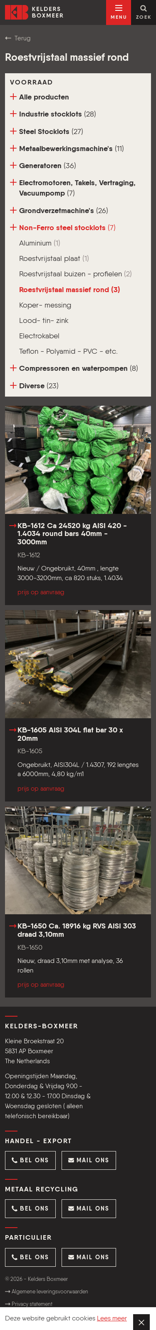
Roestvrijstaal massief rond (69, 290)
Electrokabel (39, 336)
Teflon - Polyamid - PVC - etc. (68, 351)
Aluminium (39, 243)
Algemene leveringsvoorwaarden (46, 1292)
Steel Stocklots (46, 132)
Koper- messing (45, 305)
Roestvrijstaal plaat (54, 259)
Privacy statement (28, 1304)
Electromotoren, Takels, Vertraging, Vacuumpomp (73, 188)
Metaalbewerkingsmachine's (67, 149)
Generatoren (43, 166)
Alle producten (39, 97)
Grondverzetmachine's (59, 211)
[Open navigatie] (118, 12)
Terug (18, 38)
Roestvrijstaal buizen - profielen (75, 274)
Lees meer (112, 1318)
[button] (30, 1160)
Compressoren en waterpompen (74, 368)
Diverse (34, 386)
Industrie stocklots (53, 114)
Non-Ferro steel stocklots (63, 228)
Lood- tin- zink (44, 321)
